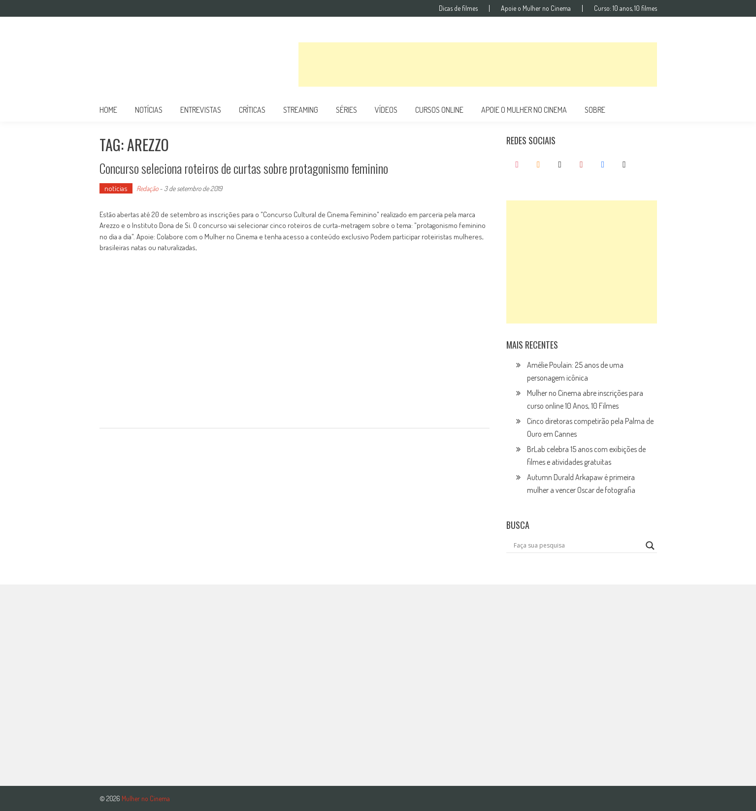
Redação (147, 188)
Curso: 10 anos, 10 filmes (625, 8)
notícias (149, 110)
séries (346, 110)
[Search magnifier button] (650, 545)
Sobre (595, 110)
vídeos (386, 110)
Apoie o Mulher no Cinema (536, 8)
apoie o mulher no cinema (524, 110)
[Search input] (577, 545)
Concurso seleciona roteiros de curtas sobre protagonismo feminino (243, 168)
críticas (252, 110)
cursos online (439, 110)
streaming (300, 110)
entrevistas (200, 110)
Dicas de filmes (458, 8)
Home (108, 110)
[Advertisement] (477, 64)
